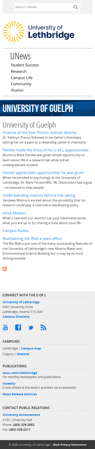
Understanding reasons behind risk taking (39, 195)
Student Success (25, 65)
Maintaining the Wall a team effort (32, 238)
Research (19, 71)
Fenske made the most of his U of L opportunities (46, 150)
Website (23, 354)
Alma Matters (14, 213)
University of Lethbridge (21, 302)
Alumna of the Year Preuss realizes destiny (40, 132)
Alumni (17, 90)
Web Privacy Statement (69, 444)
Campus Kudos (16, 230)
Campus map (31, 348)
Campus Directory (16, 316)
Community (21, 84)
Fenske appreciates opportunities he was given (43, 172)
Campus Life (21, 78)
